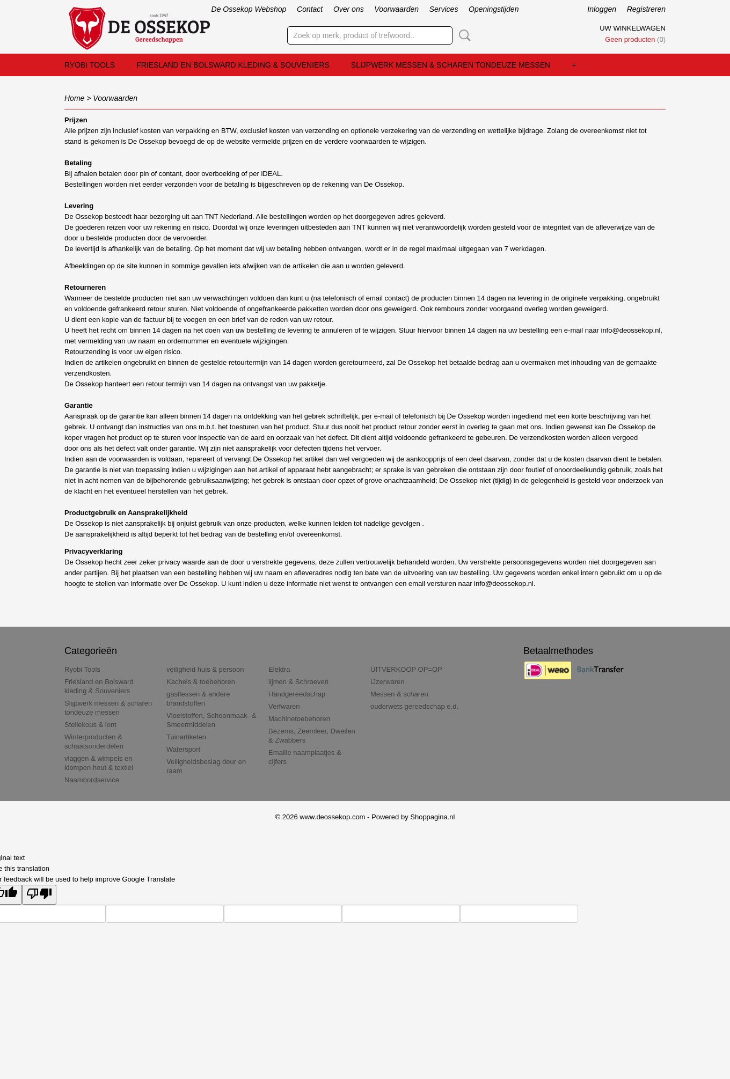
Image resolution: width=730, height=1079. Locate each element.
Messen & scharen (399, 694)
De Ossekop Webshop (249, 9)
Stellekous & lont (90, 725)
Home (74, 98)
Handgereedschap (296, 694)
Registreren (646, 9)
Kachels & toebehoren (200, 682)
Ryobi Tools (89, 65)
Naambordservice (91, 780)
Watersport (183, 749)
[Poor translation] (39, 895)
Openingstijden (494, 9)
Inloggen (601, 9)
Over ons (348, 9)
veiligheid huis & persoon (205, 669)
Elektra (279, 669)
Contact (310, 9)
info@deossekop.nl (504, 583)
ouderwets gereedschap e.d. (414, 706)
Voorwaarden (396, 9)
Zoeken (463, 35)
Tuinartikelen (186, 737)
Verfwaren (284, 706)
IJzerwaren (387, 682)
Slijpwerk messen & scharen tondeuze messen (450, 65)
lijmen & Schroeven (298, 682)
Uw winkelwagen (633, 28)
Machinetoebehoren (299, 719)
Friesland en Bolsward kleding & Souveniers (233, 65)
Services (443, 9)
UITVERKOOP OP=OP (406, 669)
